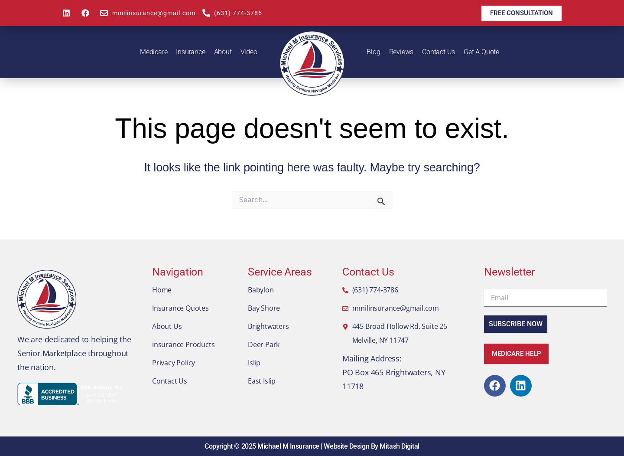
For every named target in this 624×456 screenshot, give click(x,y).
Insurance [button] (190, 52)
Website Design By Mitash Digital (371, 446)
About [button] (223, 52)
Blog (373, 52)
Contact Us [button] (438, 52)
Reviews (401, 52)
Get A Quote (481, 52)
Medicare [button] (153, 52)
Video (248, 52)
